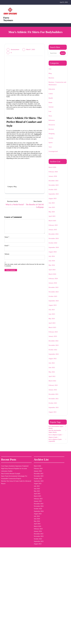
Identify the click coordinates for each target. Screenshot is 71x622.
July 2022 (52, 366)
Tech (50, 150)
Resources (52, 127)
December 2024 (55, 237)
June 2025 (52, 210)
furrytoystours (16, 52)
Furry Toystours (9, 20)
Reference (52, 123)
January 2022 (54, 392)
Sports (51, 145)
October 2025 (54, 192)
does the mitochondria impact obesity (56, 434)
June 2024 (52, 263)
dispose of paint (54, 441)
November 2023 (54, 294)
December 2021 (54, 397)
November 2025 (55, 188)
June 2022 (52, 370)
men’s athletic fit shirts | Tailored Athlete (27, 109)
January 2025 (54, 232)
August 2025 (53, 201)
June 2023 (52, 317)
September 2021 (55, 410)
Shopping (52, 136)
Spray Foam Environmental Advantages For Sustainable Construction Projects (7, 505)
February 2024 (54, 281)
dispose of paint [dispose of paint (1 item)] (39, 471)
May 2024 (52, 268)
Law (50, 114)
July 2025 (52, 205)
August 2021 (53, 414)
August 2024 (53, 254)
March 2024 (53, 277)
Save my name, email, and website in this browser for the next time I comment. (24, 309)
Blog (17, 220)
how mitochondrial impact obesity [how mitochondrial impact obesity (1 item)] (40, 490)
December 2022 (55, 343)
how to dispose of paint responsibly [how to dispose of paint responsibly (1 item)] (39, 510)
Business (52, 80)
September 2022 (55, 357)
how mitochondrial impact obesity (55, 430)
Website (7, 297)
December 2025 (55, 183)
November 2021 (54, 401)
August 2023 (53, 308)
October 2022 (54, 352)
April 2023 (52, 326)
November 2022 (54, 348)
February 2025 (54, 228)
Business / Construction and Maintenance (58, 86)
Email (7, 288)
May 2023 (52, 321)
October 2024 (54, 245)
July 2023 (52, 312)
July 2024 (52, 259)
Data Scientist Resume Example (7, 494)
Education (52, 92)
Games (51, 96)
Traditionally (26, 152)
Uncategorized (54, 154)
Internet (52, 109)
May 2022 (52, 375)
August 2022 (53, 361)
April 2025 (52, 219)
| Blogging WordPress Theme (36, 618)
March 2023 (53, 330)
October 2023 (54, 299)
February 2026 (54, 174)
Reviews (52, 132)
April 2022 (52, 379)
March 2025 (53, 223)
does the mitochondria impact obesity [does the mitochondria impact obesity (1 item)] (40, 479)
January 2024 (54, 286)
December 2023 (55, 290)
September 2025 (55, 197)
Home (51, 105)
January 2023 (54, 339)
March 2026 (53, 170)
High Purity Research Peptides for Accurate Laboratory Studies (8, 487)
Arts (50, 71)
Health (51, 101)
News (51, 118)
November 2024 (55, 241)
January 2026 (54, 179)
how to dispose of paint (55, 437)
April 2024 (52, 272)
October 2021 (53, 406)
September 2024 (55, 250)
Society (51, 141)
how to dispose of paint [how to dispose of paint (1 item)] (39, 500)
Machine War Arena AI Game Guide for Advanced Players (7, 517)
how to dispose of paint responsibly (55, 444)
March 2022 (53, 383)
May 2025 (52, 214)
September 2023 (55, 303)
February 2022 (54, 388)
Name (7, 279)
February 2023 (54, 334)
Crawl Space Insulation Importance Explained (5, 477)
